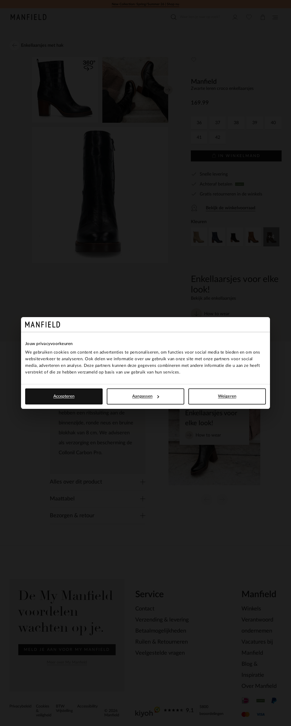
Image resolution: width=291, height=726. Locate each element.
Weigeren (227, 396)
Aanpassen (145, 396)
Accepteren (63, 396)
